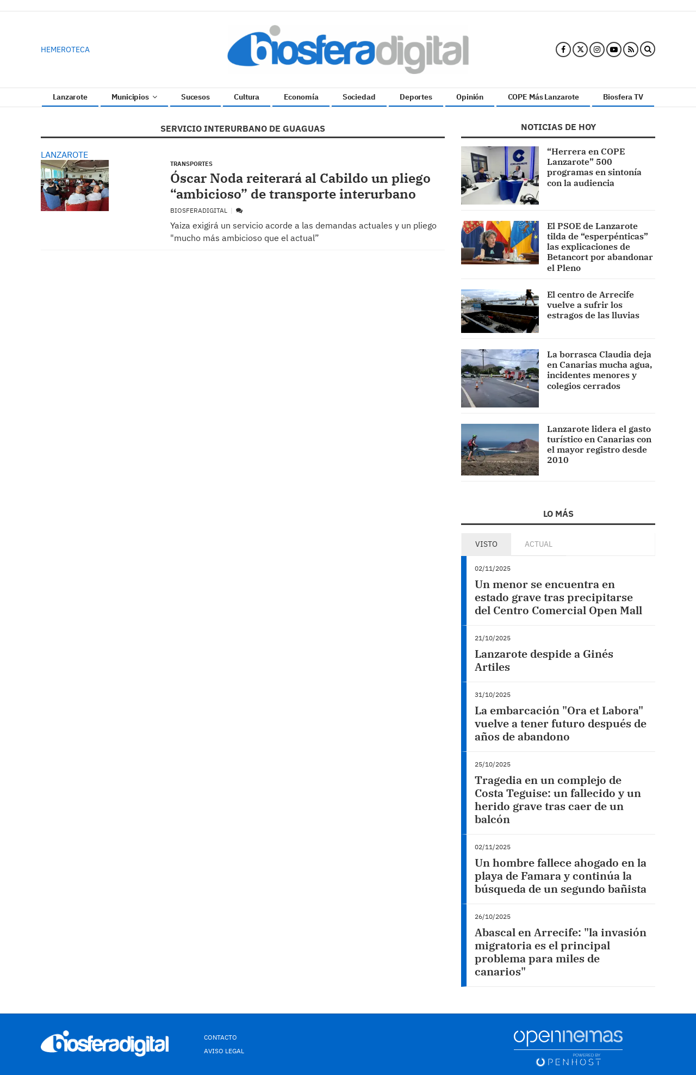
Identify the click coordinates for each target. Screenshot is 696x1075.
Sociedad (359, 97)
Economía (301, 97)
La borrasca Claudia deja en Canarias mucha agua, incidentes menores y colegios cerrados (599, 370)
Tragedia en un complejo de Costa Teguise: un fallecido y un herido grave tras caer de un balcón (558, 799)
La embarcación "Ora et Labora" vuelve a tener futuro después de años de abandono (561, 723)
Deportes (416, 97)
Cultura (246, 97)
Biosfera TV (623, 97)
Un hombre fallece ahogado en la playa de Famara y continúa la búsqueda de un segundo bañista (561, 875)
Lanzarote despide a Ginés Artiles (544, 660)
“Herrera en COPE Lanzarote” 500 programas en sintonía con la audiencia (594, 167)
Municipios (134, 97)
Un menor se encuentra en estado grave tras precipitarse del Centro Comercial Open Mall (558, 597)
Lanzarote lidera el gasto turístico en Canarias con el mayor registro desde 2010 (599, 444)
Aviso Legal (224, 1051)
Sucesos (195, 97)
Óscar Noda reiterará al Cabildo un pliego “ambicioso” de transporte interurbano (300, 185)
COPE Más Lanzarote (543, 97)
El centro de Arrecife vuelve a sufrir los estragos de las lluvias (593, 304)
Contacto (220, 1037)
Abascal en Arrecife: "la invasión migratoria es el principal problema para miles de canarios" (561, 952)
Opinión (469, 97)
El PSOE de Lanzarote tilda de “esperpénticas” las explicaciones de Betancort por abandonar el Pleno (600, 246)
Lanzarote (70, 97)
